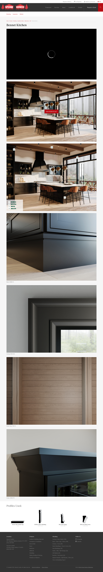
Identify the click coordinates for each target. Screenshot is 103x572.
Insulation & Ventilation (35, 541)
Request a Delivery (67, 1)
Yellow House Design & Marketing (86, 567)
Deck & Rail (32, 544)
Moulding (9, 14)
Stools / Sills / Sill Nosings (60, 550)
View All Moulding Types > (59, 560)
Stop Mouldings (57, 548)
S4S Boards (56, 553)
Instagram (79, 539)
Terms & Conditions (36, 567)
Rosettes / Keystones (58, 555)
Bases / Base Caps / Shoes (60, 541)
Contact (80, 7)
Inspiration (15, 14)
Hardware (31, 548)
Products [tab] (47, 7)
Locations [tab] (71, 7)
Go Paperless (78, 1)
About (63, 7)
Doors (30, 546)
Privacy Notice (45, 567)
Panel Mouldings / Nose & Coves (61, 546)
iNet (100, 1)
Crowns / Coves (57, 544)
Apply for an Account (90, 1)
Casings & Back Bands (59, 539)
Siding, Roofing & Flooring (35, 555)
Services (56, 7)
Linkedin (79, 541)
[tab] (100, 7)
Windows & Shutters (34, 557)
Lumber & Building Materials (36, 539)
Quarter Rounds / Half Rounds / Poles (62, 557)
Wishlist (21, 14)
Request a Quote (91, 7)
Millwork (31, 550)
